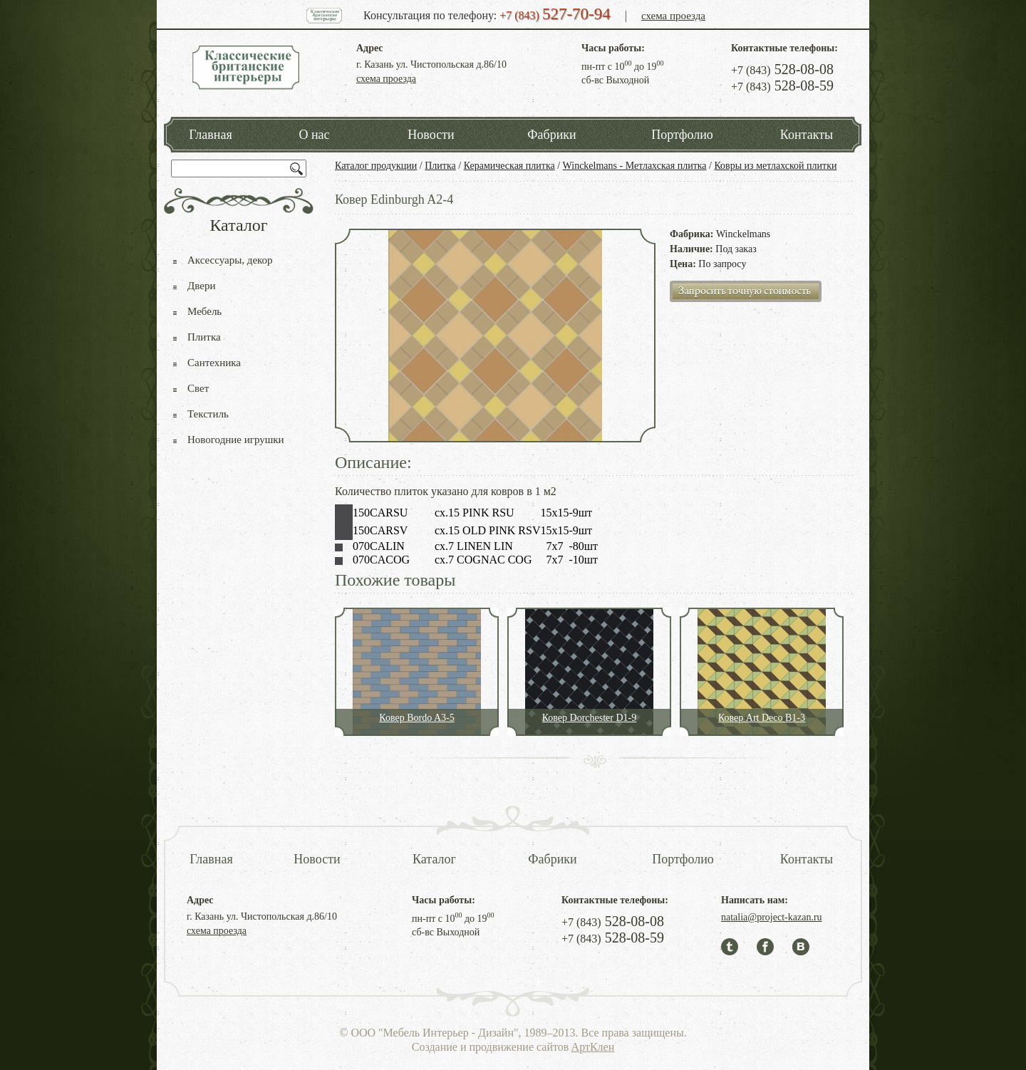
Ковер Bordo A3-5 (416, 717)
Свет (198, 388)
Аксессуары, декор (230, 260)
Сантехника (214, 362)
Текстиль (208, 414)
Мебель (204, 311)
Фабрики (551, 135)
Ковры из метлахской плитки (775, 165)
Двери (201, 285)
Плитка (440, 165)
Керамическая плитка (509, 165)
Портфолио (682, 135)
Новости (431, 135)
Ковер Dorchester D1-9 (589, 717)
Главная (210, 135)
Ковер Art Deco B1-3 (761, 717)
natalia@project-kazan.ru (771, 917)
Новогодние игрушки (235, 439)
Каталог (434, 859)
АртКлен (593, 1047)
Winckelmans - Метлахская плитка (635, 165)
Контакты (806, 135)
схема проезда (673, 15)
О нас (314, 135)
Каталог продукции (376, 165)
